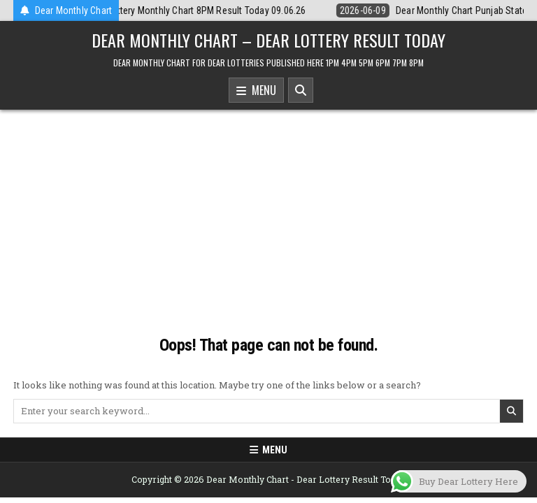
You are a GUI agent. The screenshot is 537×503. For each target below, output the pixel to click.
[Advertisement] (268, 214)
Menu (256, 91)
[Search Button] (300, 90)
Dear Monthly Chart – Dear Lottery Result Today (268, 39)
